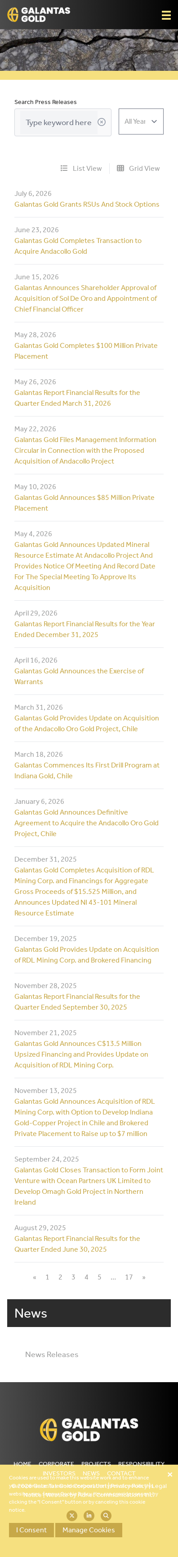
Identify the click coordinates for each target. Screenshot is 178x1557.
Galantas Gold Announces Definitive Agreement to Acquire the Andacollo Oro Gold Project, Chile (86, 823)
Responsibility (141, 1464)
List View (81, 168)
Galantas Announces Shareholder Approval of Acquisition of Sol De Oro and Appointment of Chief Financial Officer (85, 298)
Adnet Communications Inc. (116, 1495)
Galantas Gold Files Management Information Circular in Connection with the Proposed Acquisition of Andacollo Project (85, 450)
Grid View (138, 168)
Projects (96, 1464)
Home (22, 1464)
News (91, 1473)
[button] (166, 15)
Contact (121, 1473)
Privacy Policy (129, 1486)
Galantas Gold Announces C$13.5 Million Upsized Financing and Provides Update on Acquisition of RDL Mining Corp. (81, 1054)
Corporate (56, 1464)
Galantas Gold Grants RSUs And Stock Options (87, 204)
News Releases (52, 1354)
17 (129, 1277)
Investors (59, 1473)
